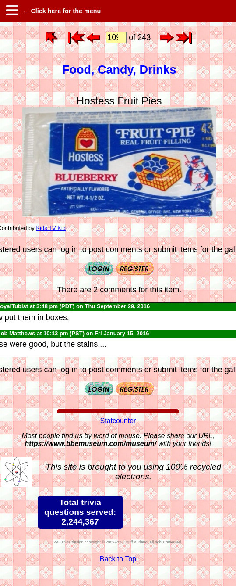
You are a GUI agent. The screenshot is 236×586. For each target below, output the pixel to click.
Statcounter (118, 420)
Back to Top (118, 559)
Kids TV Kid (51, 228)
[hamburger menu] (11, 11)
